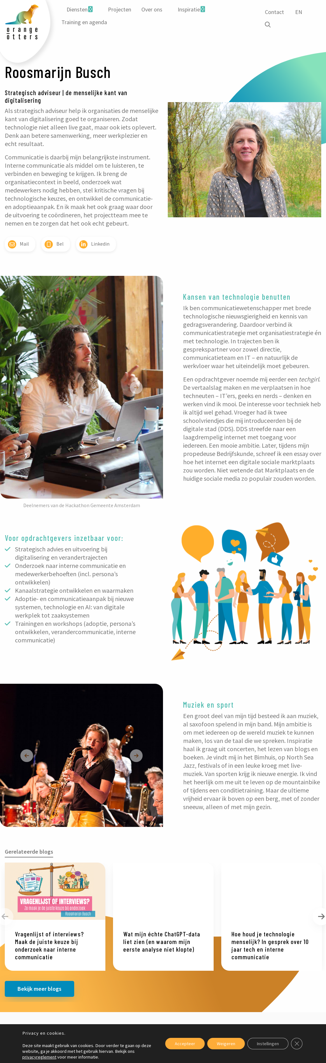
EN (298, 12)
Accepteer (185, 1043)
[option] (81, 387)
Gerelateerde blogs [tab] (29, 851)
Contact (274, 12)
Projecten (119, 9)
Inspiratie (189, 9)
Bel (54, 244)
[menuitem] (79, 9)
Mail (18, 244)
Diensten (77, 9)
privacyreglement (39, 1057)
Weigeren (226, 1043)
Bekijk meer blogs (39, 988)
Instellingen (268, 1043)
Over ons (151, 9)
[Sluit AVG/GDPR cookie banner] (296, 1043)
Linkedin (94, 244)
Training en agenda (84, 22)
